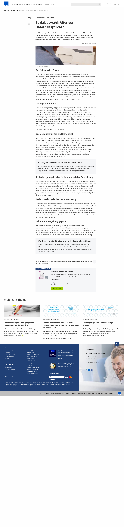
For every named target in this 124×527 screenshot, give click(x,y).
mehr (21, 336)
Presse (6, 360)
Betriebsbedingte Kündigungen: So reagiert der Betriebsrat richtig (19, 324)
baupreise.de (30, 352)
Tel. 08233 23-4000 (91, 357)
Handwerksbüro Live (10, 369)
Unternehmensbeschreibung (12, 351)
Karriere (7, 358)
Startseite (6, 10)
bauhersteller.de (31, 351)
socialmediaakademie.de (33, 368)
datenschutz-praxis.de (33, 354)
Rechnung (60, 377)
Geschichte (8, 352)
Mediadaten (94, 393)
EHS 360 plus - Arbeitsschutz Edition (14, 373)
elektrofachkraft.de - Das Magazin (13, 377)
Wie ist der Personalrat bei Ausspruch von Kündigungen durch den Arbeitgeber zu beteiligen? (61, 325)
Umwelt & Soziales (9, 356)
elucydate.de (30, 358)
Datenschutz (46, 393)
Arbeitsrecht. (40, 74)
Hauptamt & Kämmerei (90, 319)
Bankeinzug (53, 377)
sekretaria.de (30, 364)
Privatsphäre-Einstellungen (106, 393)
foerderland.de (31, 360)
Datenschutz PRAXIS (10, 371)
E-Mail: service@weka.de (92, 363)
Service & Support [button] (49, 5)
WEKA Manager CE (9, 367)
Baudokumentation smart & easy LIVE (14, 375)
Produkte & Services (10, 354)
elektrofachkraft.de (32, 356)
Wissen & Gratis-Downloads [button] (34, 5)
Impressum (54, 393)
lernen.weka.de (31, 362)
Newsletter (75, 393)
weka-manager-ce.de (32, 373)
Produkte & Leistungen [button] (18, 5)
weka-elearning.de (32, 371)
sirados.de (29, 366)
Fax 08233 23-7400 (90, 359)
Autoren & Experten (84, 393)
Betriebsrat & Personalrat (17, 10)
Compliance (61, 393)
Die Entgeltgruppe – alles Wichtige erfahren (98, 324)
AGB (40, 393)
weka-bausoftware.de (32, 369)
